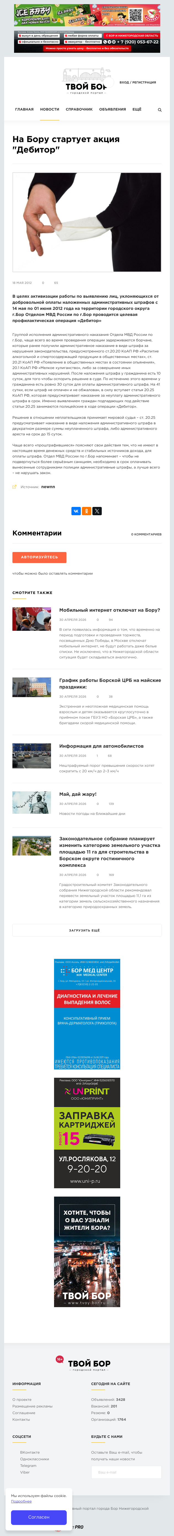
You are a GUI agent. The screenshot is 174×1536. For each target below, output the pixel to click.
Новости (49, 109)
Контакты (21, 1420)
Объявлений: (108, 1400)
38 (111, 696)
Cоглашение (23, 1413)
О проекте (21, 1400)
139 (111, 804)
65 (56, 283)
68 (110, 756)
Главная (24, 109)
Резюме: (100, 1413)
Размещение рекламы (32, 1406)
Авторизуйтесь (39, 557)
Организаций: (108, 1420)
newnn (48, 487)
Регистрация (144, 82)
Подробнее (21, 1501)
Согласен (38, 1517)
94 (111, 620)
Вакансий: (104, 1406)
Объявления (112, 109)
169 (111, 875)
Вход (124, 82)
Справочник (79, 109)
